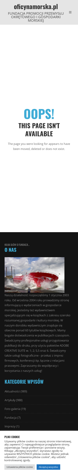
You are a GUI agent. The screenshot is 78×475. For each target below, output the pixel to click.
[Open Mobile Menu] (70, 12)
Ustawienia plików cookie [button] (20, 467)
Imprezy (10, 426)
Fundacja (11, 418)
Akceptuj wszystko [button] (48, 467)
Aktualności (12, 391)
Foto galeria (12, 409)
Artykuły (10, 400)
